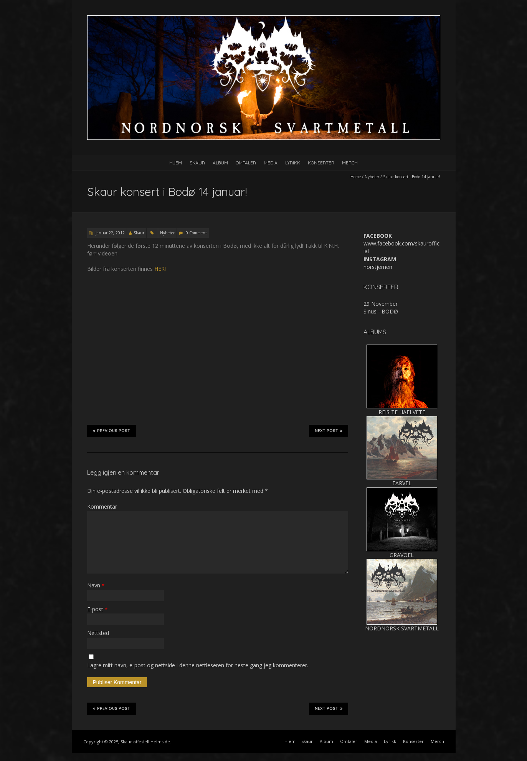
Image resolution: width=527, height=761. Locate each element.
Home (355, 176)
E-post (97, 609)
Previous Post (111, 430)
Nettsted (98, 633)
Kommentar (102, 506)
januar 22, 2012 (109, 232)
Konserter (321, 163)
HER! (160, 268)
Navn (95, 585)
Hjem (175, 163)
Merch (350, 163)
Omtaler (246, 163)
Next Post (328, 430)
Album (220, 163)
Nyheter (372, 176)
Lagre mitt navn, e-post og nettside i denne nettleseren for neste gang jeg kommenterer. (197, 665)
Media (271, 163)
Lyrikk (292, 163)
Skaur (197, 163)
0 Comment (196, 232)
